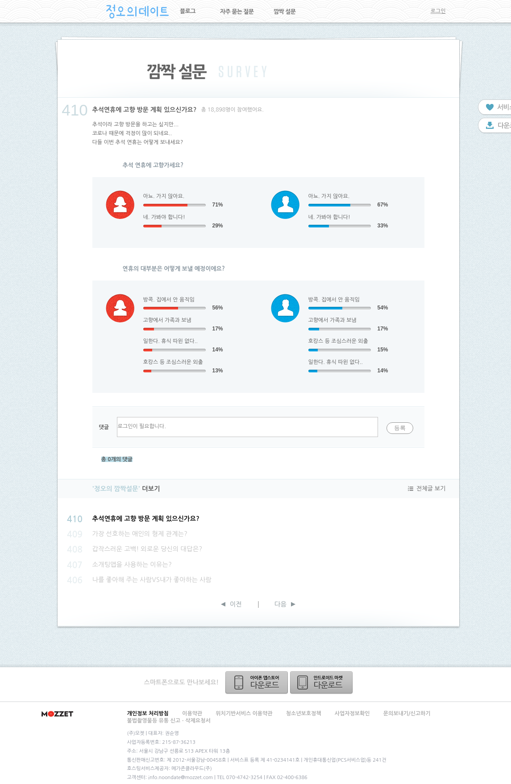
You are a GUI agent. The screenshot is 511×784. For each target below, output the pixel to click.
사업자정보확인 (352, 713)
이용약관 (192, 713)
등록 (400, 428)
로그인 (438, 11)
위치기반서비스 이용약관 (244, 713)
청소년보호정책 (303, 713)
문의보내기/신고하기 (407, 713)
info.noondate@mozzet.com (180, 777)
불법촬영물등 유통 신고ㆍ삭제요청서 (169, 720)
